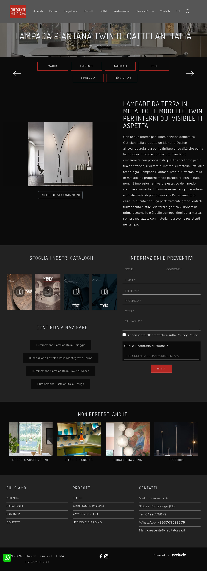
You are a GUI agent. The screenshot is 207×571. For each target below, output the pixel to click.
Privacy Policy (187, 335)
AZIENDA (12, 498)
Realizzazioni (121, 11)
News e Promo (145, 11)
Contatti (165, 11)
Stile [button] (154, 66)
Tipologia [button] (88, 77)
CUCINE (78, 498)
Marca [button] (53, 66)
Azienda (38, 11)
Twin (135, 45)
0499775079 (156, 514)
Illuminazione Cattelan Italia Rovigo (60, 384)
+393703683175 (171, 522)
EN (178, 11)
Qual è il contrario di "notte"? (146, 346)
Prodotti (89, 11)
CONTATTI (13, 522)
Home (72, 45)
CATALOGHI (14, 506)
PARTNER (13, 514)
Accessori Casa (90, 45)
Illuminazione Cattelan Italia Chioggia (60, 345)
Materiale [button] (120, 66)
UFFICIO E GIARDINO (87, 522)
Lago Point (71, 11)
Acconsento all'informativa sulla (162, 335)
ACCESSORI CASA (85, 514)
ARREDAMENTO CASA (88, 506)
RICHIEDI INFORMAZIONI (60, 195)
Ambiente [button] (86, 66)
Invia (161, 368)
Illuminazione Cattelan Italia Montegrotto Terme (61, 358)
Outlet (103, 11)
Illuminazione (117, 45)
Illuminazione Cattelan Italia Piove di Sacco (60, 371)
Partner (53, 11)
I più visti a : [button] (122, 77)
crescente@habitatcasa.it (166, 530)
